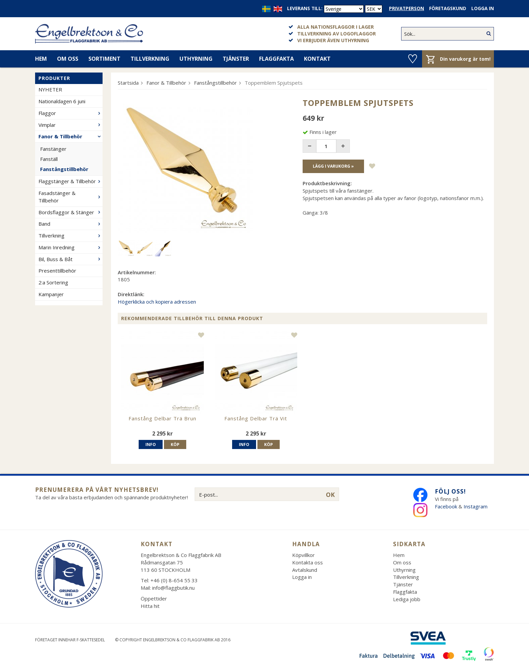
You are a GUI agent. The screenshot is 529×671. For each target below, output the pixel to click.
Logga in (482, 8)
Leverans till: (305, 8)
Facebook (446, 506)
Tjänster (236, 58)
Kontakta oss (307, 562)
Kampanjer (51, 294)
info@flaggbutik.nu (173, 587)
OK (330, 495)
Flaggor (70, 113)
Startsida (128, 82)
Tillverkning (150, 58)
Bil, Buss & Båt (70, 259)
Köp (175, 444)
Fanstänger (53, 148)
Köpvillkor (303, 555)
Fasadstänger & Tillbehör (70, 197)
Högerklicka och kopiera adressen (157, 301)
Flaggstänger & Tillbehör (70, 181)
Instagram (476, 506)
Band (70, 223)
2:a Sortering (53, 282)
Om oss (67, 58)
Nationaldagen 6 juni (61, 101)
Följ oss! (450, 491)
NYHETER (50, 89)
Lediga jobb (406, 599)
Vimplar (70, 124)
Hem (41, 58)
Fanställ (49, 159)
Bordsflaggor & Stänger (70, 212)
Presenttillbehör (57, 270)
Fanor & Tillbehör (70, 136)
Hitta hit (150, 606)
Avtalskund (304, 569)
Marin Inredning (70, 247)
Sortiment (104, 58)
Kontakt (317, 58)
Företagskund (447, 8)
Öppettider (154, 598)
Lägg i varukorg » (333, 166)
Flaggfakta (276, 58)
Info (150, 444)
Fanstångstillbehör (64, 169)
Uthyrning (196, 58)
